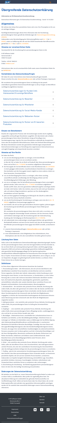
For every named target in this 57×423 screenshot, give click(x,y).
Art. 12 (45, 39)
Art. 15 (11, 43)
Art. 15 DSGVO (21, 164)
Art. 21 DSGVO (40, 218)
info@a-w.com (10, 63)
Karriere (42, 399)
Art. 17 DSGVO (30, 184)
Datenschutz (15, 412)
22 (16, 43)
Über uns (42, 396)
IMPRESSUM (7, 70)
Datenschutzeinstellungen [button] (15, 418)
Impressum (15, 409)
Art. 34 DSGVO (24, 43)
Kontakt (42, 402)
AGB (15, 415)
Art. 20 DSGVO (50, 166)
